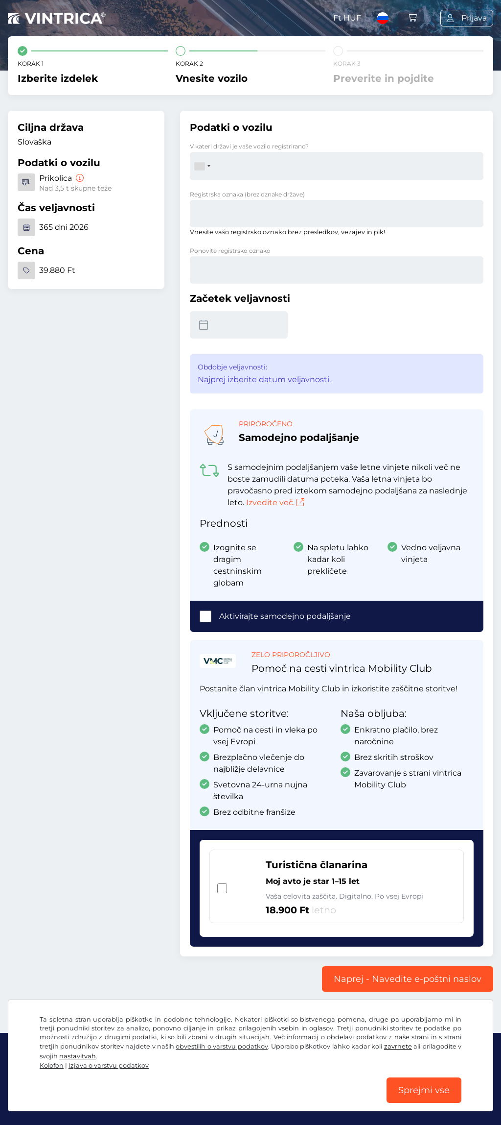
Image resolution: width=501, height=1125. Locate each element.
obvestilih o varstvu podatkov (222, 1046)
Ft (347, 18)
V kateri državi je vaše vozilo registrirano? (249, 146)
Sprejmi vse (424, 1090)
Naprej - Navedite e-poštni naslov (407, 979)
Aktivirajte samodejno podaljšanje (285, 616)
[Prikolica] (79, 178)
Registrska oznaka (247, 194)
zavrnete (398, 1046)
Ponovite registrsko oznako (230, 250)
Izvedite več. (275, 502)
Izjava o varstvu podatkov (108, 1065)
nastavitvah (77, 1056)
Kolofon (52, 1065)
